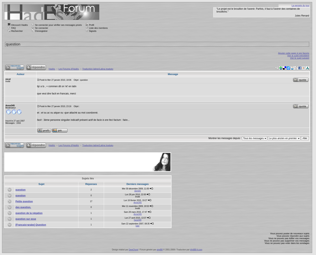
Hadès (52, 69)
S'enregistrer (40, 31)
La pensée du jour (300, 5)
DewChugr (133, 250)
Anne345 (138, 202)
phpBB (160, 250)
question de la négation (29, 213)
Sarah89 (137, 220)
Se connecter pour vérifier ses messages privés (57, 25)
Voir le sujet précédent (298, 55)
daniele (137, 191)
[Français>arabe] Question (31, 224)
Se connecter (40, 28)
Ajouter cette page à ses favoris (293, 53)
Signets (91, 31)
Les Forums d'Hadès (68, 69)
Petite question (24, 201)
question (21, 189)
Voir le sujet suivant (299, 58)
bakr (137, 226)
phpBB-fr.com (196, 250)
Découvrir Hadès (18, 25)
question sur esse (26, 219)
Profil (90, 25)
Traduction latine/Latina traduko (97, 69)
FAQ (12, 28)
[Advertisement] (78, 162)
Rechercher (15, 31)
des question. (23, 207)
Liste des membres (97, 28)
